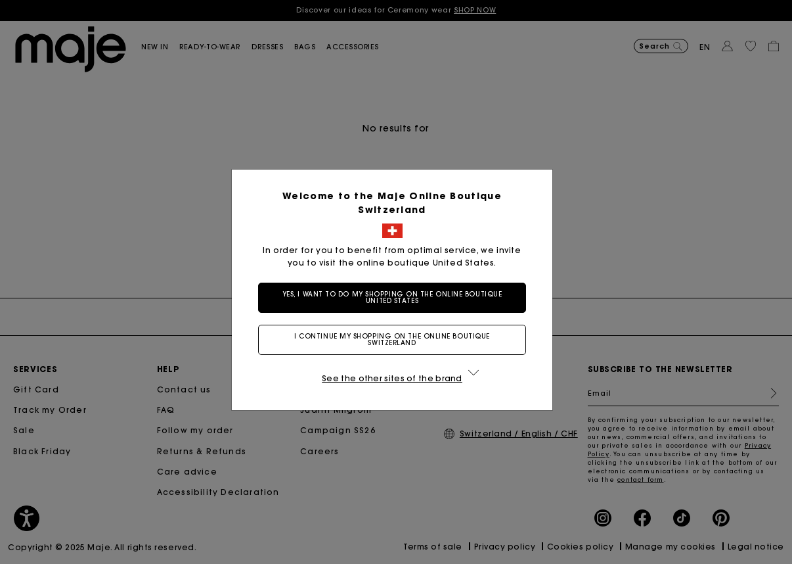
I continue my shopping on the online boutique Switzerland (392, 339)
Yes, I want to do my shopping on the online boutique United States (392, 297)
